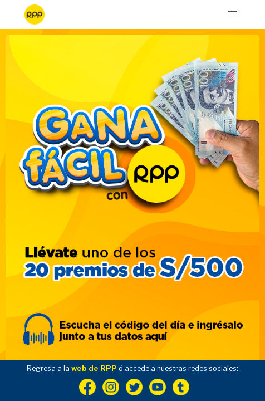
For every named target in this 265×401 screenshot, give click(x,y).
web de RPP (94, 368)
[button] (232, 14)
